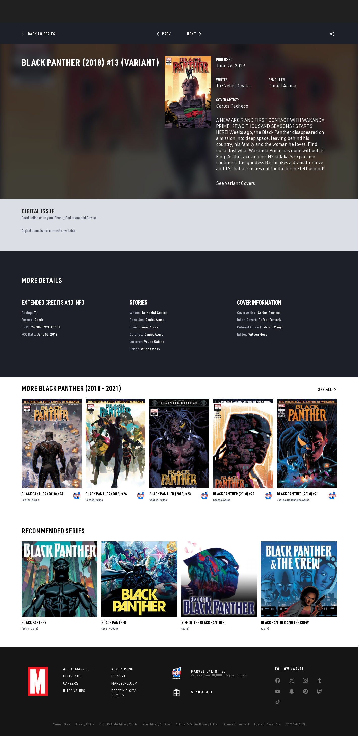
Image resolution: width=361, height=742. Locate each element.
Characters (148, 18)
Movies (191, 18)
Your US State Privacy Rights (118, 730)
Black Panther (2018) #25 (42, 499)
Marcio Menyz (273, 333)
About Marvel (75, 675)
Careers (71, 689)
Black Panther (34, 628)
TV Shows (213, 18)
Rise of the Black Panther (203, 628)
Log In (46, 6)
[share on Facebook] (277, 687)
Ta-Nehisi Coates (134, 108)
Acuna (35, 506)
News (104, 18)
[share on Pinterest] (305, 698)
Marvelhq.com (124, 689)
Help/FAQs (72, 682)
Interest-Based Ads (267, 730)
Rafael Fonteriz (270, 325)
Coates (26, 506)
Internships (74, 697)
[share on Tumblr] (319, 687)
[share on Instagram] (305, 687)
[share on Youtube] (277, 698)
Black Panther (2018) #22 (233, 499)
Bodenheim (294, 506)
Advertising (122, 675)
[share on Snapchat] (291, 698)
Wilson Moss (150, 354)
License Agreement (236, 730)
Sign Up (63, 6)
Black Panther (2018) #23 (170, 499)
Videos (235, 18)
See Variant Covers (135, 181)
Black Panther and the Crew (285, 628)
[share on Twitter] (291, 687)
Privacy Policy (84, 730)
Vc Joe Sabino (154, 347)
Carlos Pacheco (132, 128)
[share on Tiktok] (277, 708)
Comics (123, 18)
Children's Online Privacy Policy (197, 730)
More (254, 18)
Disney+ (118, 682)
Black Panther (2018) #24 (106, 499)
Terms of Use (61, 730)
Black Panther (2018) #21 (297, 499)
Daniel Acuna (232, 108)
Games (172, 18)
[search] (324, 6)
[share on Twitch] (319, 698)
